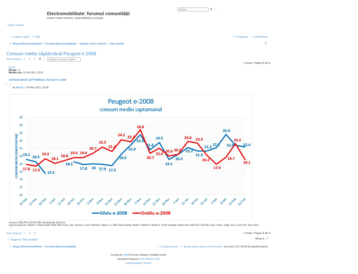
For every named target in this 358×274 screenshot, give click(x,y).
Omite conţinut (16, 25)
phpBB (126, 255)
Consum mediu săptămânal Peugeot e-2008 (51, 53)
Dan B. (12, 67)
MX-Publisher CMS (150, 259)
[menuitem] (35, 36)
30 (19, 70)
